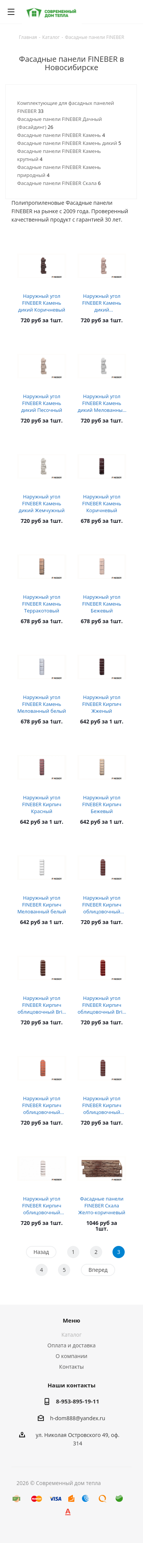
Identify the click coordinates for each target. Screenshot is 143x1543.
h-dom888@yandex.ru (77, 1418)
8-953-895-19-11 (77, 1401)
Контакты (71, 1366)
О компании (72, 1356)
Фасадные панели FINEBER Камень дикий (69, 143)
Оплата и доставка (71, 1345)
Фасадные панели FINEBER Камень (61, 135)
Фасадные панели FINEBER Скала (59, 183)
